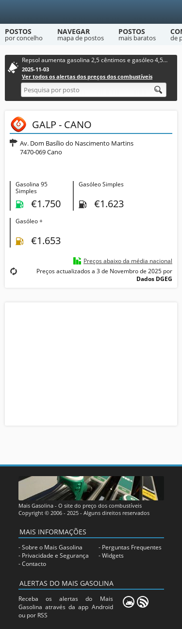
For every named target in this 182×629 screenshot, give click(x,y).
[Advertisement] (91, 363)
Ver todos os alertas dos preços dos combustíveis (87, 76)
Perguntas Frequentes (132, 547)
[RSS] (143, 602)
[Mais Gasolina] (91, 12)
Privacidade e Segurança (55, 555)
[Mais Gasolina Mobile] (128, 602)
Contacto (34, 564)
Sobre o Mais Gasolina (52, 547)
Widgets (113, 555)
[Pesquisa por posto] (93, 90)
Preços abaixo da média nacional (127, 261)
